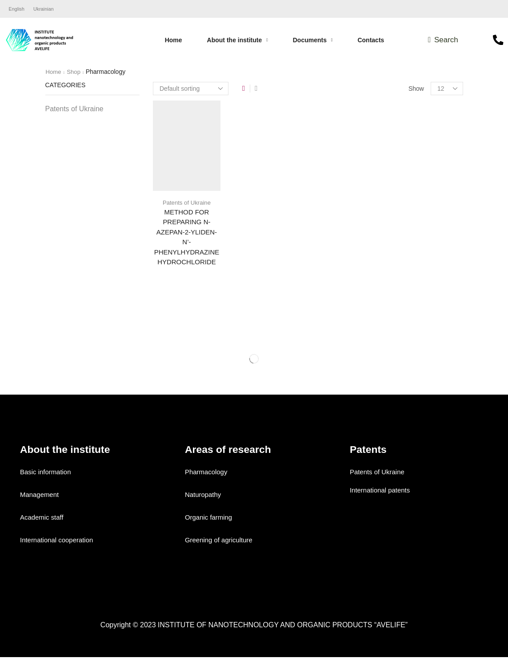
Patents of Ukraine (186, 203)
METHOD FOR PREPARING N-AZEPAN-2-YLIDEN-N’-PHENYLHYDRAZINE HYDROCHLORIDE (186, 240)
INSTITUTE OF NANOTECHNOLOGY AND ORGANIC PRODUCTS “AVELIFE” (283, 629)
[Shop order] (190, 89)
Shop (75, 73)
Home (54, 73)
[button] (442, 41)
